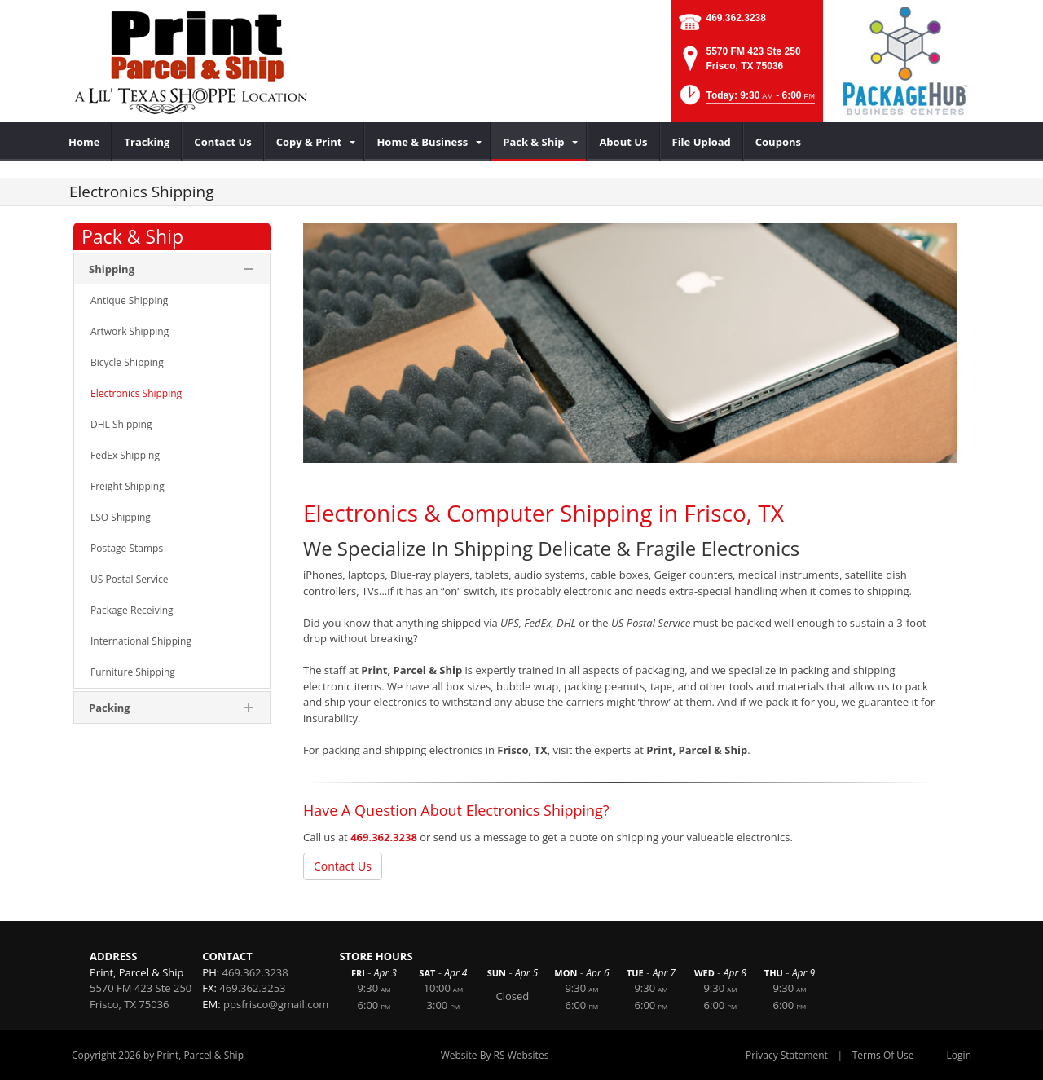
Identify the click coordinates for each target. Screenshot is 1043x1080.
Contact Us (343, 866)
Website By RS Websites (495, 1055)
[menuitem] (84, 141)
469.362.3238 (736, 18)
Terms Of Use (883, 1055)
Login (959, 1055)
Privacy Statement (787, 1055)
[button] (746, 99)
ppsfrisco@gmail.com (275, 1004)
